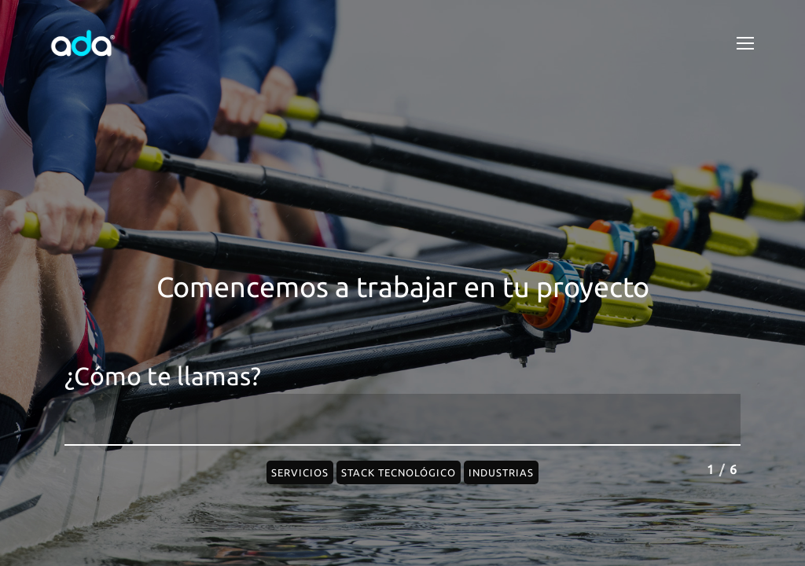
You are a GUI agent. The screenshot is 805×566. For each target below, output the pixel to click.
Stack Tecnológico (398, 472)
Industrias (501, 472)
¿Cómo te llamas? (162, 376)
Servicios (300, 472)
